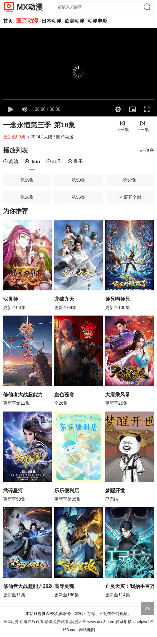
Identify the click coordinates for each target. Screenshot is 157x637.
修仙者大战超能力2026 (27, 586)
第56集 (27, 197)
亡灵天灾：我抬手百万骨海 (129, 586)
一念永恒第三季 (27, 125)
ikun (32, 161)
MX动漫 (30, 7)
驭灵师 (10, 299)
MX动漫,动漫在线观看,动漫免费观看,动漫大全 (45, 621)
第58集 (78, 180)
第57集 (130, 180)
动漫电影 (97, 21)
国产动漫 (27, 21)
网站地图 (87, 629)
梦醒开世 (115, 490)
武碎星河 (13, 490)
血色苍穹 (64, 394)
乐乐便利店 (66, 490)
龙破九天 (64, 299)
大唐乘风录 (117, 394)
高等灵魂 (64, 586)
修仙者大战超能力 (23, 394)
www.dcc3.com (100, 621)
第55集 (78, 197)
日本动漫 (51, 21)
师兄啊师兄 (117, 299)
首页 (8, 21)
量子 (75, 161)
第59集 (27, 180)
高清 (10, 161)
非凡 (53, 161)
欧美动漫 (74, 21)
